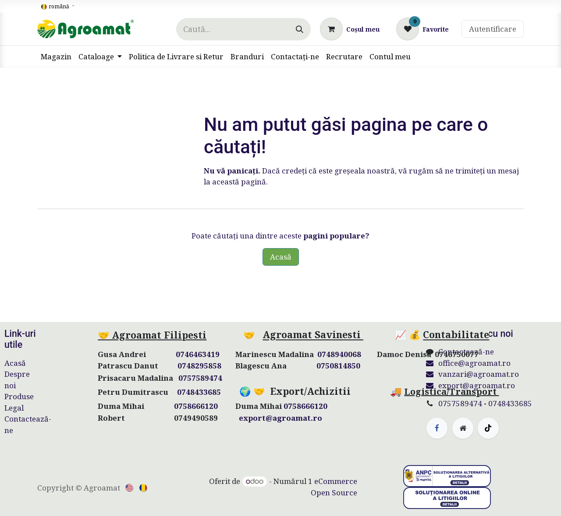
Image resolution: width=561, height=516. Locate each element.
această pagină (239, 182)
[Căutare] (299, 29)
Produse (19, 396)
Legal (14, 408)
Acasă (280, 257)
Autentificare (492, 29)
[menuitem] (56, 56)
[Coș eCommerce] (349, 28)
